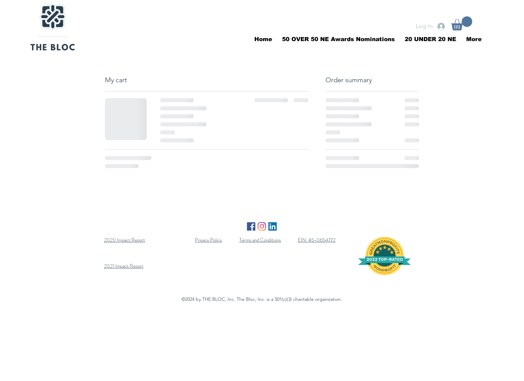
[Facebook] (251, 226)
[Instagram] (262, 226)
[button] (461, 23)
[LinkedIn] (272, 226)
